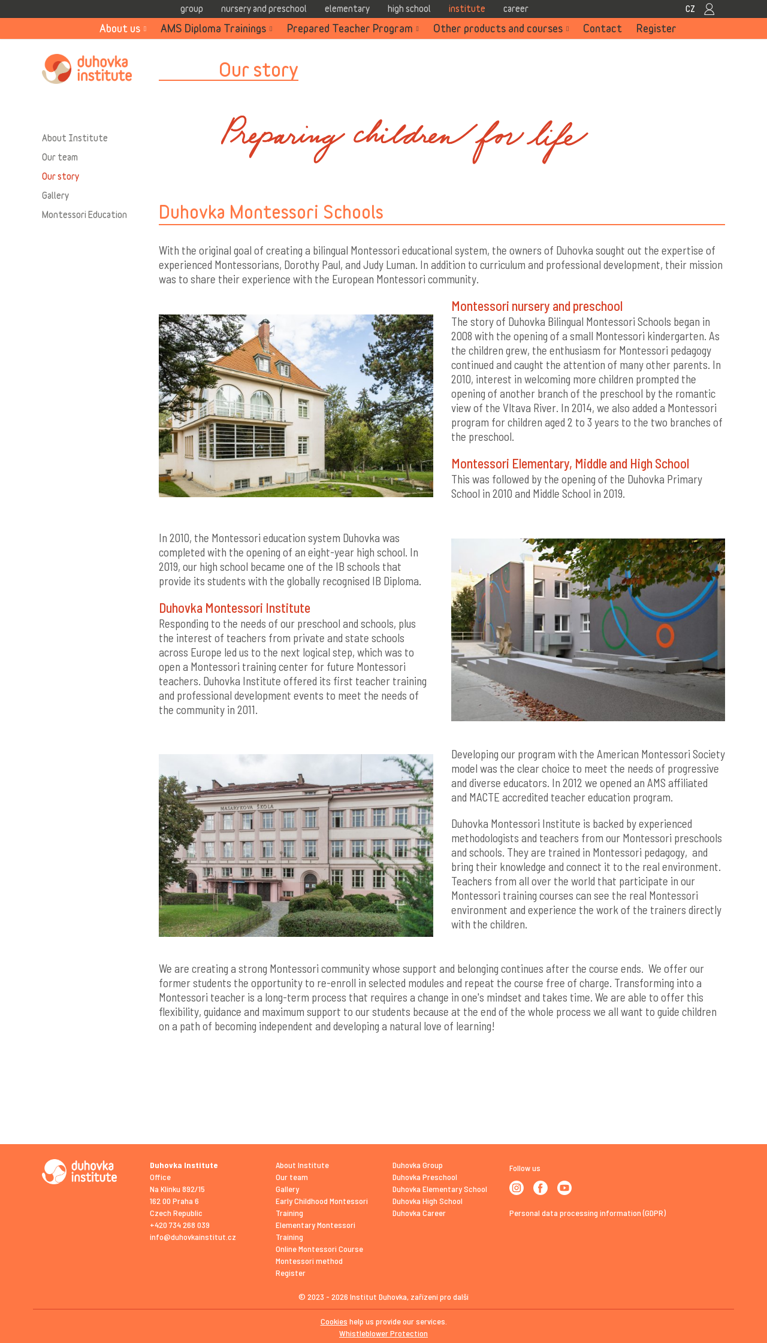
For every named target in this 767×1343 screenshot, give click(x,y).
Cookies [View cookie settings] (334, 1321)
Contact (602, 28)
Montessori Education (84, 214)
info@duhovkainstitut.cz (193, 1237)
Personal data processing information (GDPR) (587, 1213)
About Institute (75, 137)
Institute (467, 8)
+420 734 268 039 (180, 1225)
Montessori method (309, 1261)
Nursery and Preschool (264, 8)
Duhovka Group (417, 1165)
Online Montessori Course (319, 1249)
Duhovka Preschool (424, 1177)
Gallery (55, 195)
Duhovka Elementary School (439, 1189)
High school (409, 8)
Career (516, 8)
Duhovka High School (427, 1201)
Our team (60, 157)
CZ (690, 8)
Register (656, 28)
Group (191, 8)
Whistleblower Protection (383, 1333)
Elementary (347, 8)
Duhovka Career (419, 1213)
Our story (60, 176)
